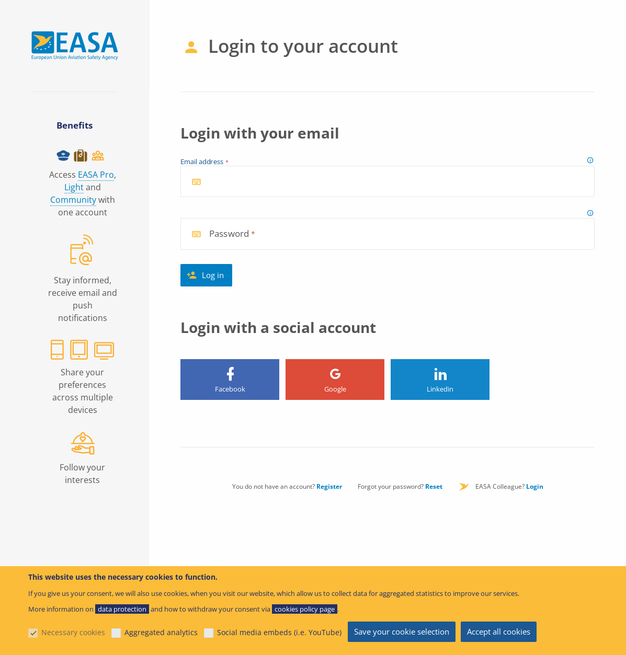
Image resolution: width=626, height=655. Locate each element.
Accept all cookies (498, 631)
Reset (433, 486)
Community (73, 199)
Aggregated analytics (161, 632)
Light (74, 187)
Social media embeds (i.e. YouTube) (279, 632)
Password (229, 234)
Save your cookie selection (401, 631)
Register (329, 486)
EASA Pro (96, 174)
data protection (122, 609)
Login (534, 486)
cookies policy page (305, 609)
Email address (202, 162)
